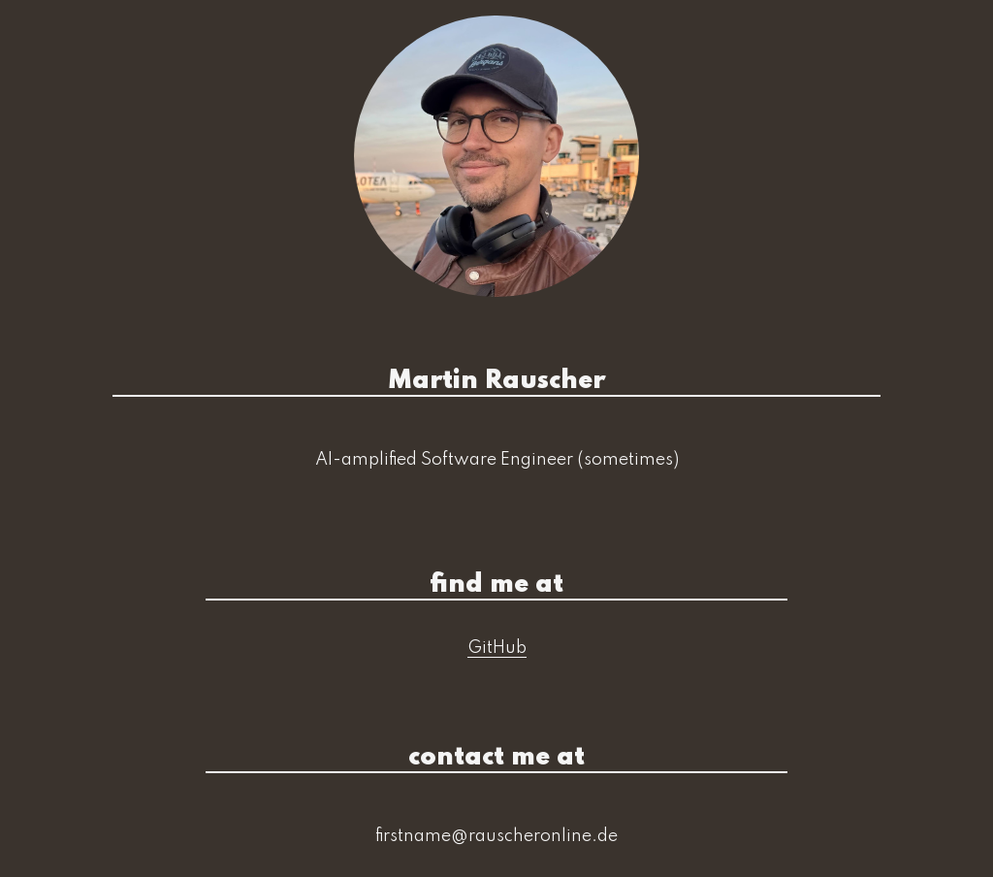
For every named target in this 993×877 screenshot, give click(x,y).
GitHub (497, 648)
